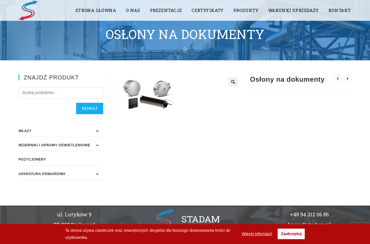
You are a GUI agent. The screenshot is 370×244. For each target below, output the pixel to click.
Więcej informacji (257, 233)
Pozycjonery (32, 159)
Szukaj (89, 108)
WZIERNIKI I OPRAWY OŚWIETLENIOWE (54, 145)
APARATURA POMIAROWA (42, 174)
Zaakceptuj (291, 233)
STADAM (200, 219)
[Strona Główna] (185, 48)
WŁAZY (25, 131)
